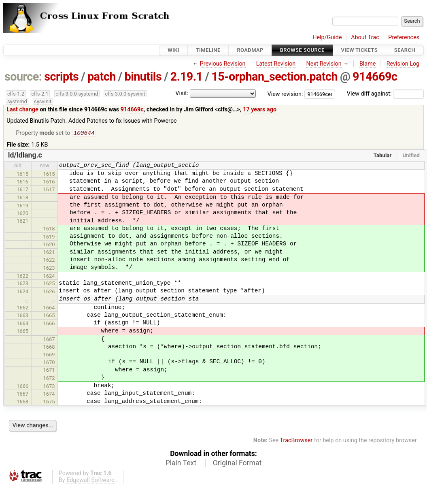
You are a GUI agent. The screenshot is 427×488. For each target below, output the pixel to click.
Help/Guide (327, 37)
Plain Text (181, 464)
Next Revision (323, 63)
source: (23, 76)
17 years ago (259, 109)
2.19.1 (186, 76)
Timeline (208, 50)
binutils (142, 76)
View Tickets (359, 50)
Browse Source (302, 50)
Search (404, 50)
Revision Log (403, 63)
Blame (367, 63)
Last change (22, 109)
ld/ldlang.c (25, 156)
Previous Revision (223, 63)
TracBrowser (296, 441)
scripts (61, 76)
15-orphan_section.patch (274, 76)
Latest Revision (276, 63)
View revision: (285, 93)
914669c (375, 76)
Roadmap (250, 50)
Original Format (237, 464)
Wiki (173, 50)
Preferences (403, 37)
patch (101, 76)
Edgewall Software (90, 480)
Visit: (181, 93)
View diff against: (385, 93)
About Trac (365, 37)
